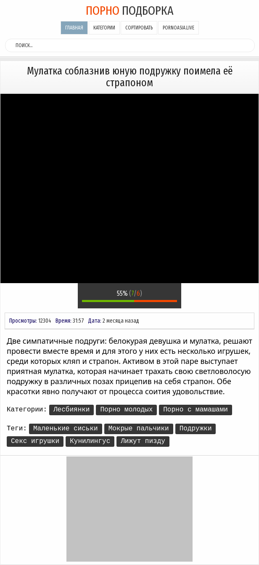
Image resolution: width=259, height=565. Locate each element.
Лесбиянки (71, 409)
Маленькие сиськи (65, 428)
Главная (74, 28)
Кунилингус (90, 441)
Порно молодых (126, 409)
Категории (104, 28)
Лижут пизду (143, 441)
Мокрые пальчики (138, 428)
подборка (130, 10)
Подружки (196, 428)
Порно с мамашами (195, 409)
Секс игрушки (35, 441)
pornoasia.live (178, 28)
